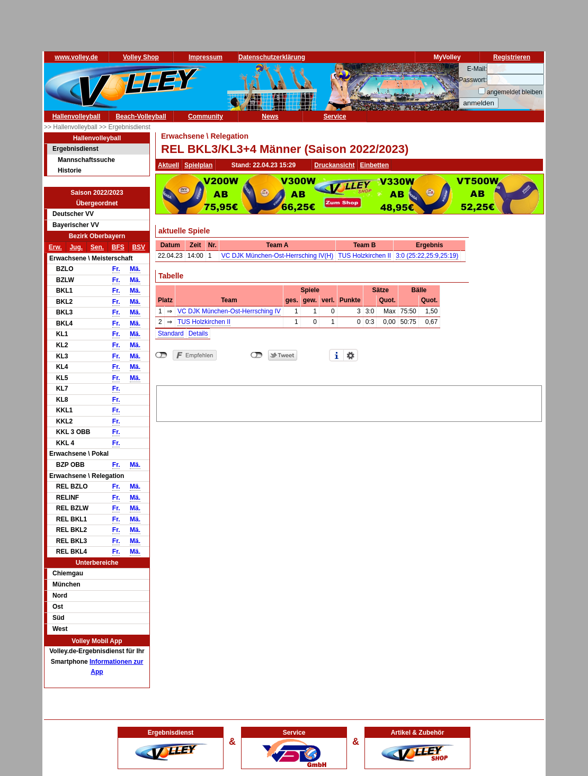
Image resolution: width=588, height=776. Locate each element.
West (59, 629)
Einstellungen (350, 355)
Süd (58, 617)
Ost (57, 606)
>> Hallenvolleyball (71, 127)
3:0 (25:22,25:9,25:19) (427, 255)
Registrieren (511, 57)
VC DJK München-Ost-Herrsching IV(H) (277, 255)
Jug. (76, 247)
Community (205, 116)
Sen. (97, 247)
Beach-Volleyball (140, 116)
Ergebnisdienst (75, 148)
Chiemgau (67, 573)
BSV (138, 247)
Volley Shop (141, 57)
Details (198, 333)
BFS (118, 247)
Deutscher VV (73, 214)
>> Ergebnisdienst (124, 127)
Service (335, 116)
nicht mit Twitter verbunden (257, 355)
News (270, 116)
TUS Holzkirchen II (364, 255)
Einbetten (374, 165)
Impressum (205, 57)
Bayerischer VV (75, 225)
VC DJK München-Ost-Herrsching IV (229, 311)
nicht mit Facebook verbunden (161, 355)
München (66, 584)
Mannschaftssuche (86, 160)
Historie (70, 170)
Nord (59, 595)
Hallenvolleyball (76, 116)
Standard (171, 333)
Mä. (135, 269)
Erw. (55, 247)
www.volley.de (76, 57)
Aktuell (168, 165)
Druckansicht (334, 165)
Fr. (116, 269)
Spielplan (198, 165)
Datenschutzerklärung (271, 57)
